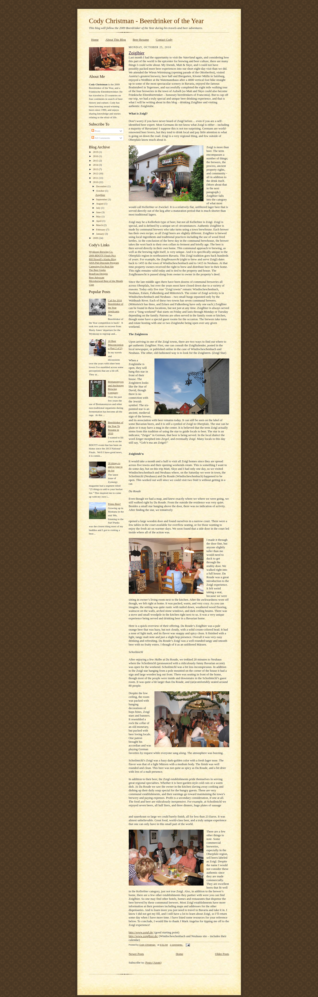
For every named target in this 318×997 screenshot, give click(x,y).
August (100, 203)
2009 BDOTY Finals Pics (102, 255)
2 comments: (176, 944)
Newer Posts (136, 954)
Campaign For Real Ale (101, 266)
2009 (96, 238)
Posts (95, 130)
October (100, 190)
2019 (96, 152)
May (98, 216)
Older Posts (222, 954)
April (99, 220)
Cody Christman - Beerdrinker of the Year (146, 21)
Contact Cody (164, 39)
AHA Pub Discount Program (104, 262)
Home (95, 39)
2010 (96, 182)
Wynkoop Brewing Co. (101, 251)
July (98, 207)
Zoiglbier (100, 195)
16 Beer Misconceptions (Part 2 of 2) (115, 345)
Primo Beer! (114, 503)
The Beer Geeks (97, 270)
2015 (96, 160)
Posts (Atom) (153, 962)
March (100, 225)
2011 (96, 177)
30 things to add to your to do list (115, 467)
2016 (96, 156)
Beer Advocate (96, 277)
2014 (96, 164)
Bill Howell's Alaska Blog (102, 259)
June (98, 212)
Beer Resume (141, 39)
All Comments (100, 137)
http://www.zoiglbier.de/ (143, 936)
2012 (96, 173)
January (100, 233)
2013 (96, 169)
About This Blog (115, 39)
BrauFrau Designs (98, 273)
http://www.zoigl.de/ (141, 932)
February (101, 229)
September (102, 199)
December (101, 186)
